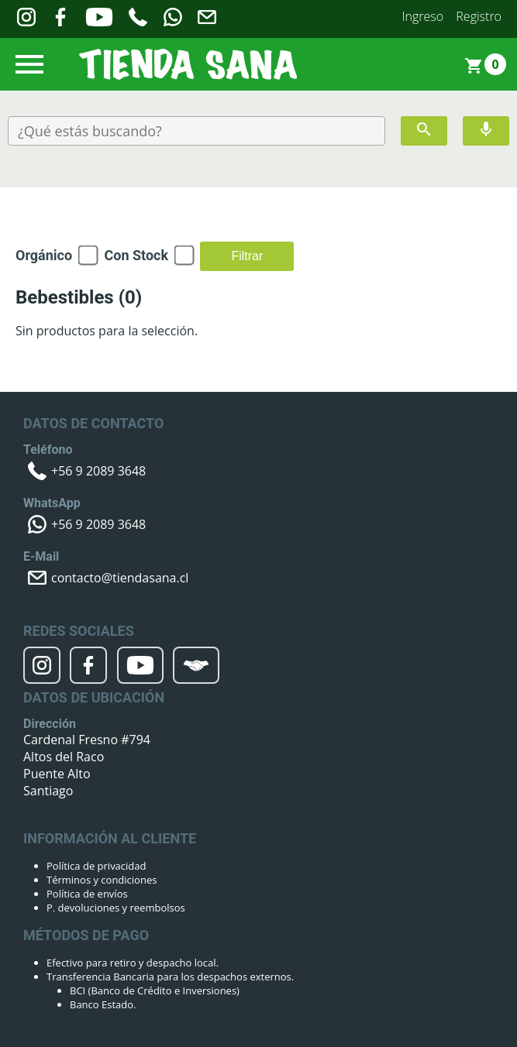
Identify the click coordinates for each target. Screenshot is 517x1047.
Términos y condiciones (102, 880)
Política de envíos (87, 894)
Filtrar (247, 256)
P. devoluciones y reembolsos (116, 908)
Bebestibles (79, 297)
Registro (478, 16)
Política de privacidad (96, 866)
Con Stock (136, 255)
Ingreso (423, 16)
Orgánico (44, 255)
